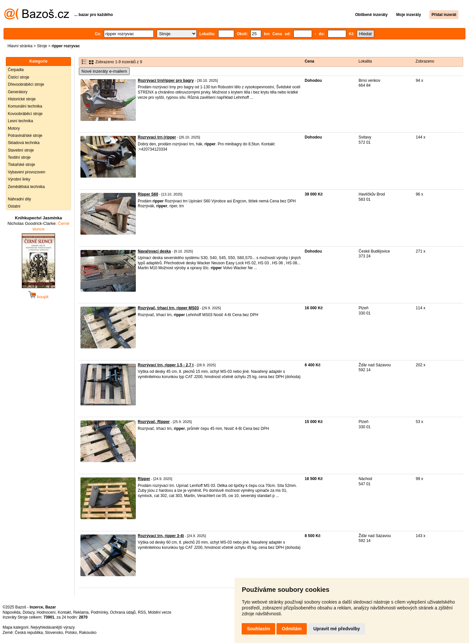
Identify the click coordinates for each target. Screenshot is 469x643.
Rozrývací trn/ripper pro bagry (166, 80)
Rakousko (87, 632)
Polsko (71, 632)
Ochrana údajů (123, 612)
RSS (142, 612)
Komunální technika (25, 106)
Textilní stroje (19, 157)
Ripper (144, 478)
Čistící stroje (18, 77)
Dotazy (28, 612)
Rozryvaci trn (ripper (157, 137)
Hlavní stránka (20, 46)
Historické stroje (22, 99)
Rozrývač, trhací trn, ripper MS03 (168, 308)
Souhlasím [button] (258, 628)
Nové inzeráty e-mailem (104, 71)
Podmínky (99, 612)
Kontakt (64, 612)
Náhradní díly (19, 199)
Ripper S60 (148, 194)
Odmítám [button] (292, 628)
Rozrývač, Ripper (154, 421)
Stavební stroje (21, 150)
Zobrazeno (425, 61)
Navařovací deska (154, 251)
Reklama (81, 612)
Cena (309, 61)
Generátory (17, 92)
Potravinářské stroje (25, 135)
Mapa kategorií (15, 627)
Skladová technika (23, 142)
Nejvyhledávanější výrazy (53, 627)
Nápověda (12, 612)
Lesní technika (20, 121)
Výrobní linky (19, 179)
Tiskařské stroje (21, 164)
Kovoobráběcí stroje (25, 113)
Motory (14, 128)
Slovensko (54, 632)
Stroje (42, 46)
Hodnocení (46, 612)
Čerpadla (16, 69)
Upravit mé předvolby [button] (336, 628)
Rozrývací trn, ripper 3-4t (161, 535)
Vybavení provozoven (26, 172)
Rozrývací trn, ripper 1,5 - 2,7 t (165, 365)
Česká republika (29, 632)
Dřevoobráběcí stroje (26, 84)
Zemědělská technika (26, 186)
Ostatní (14, 206)
